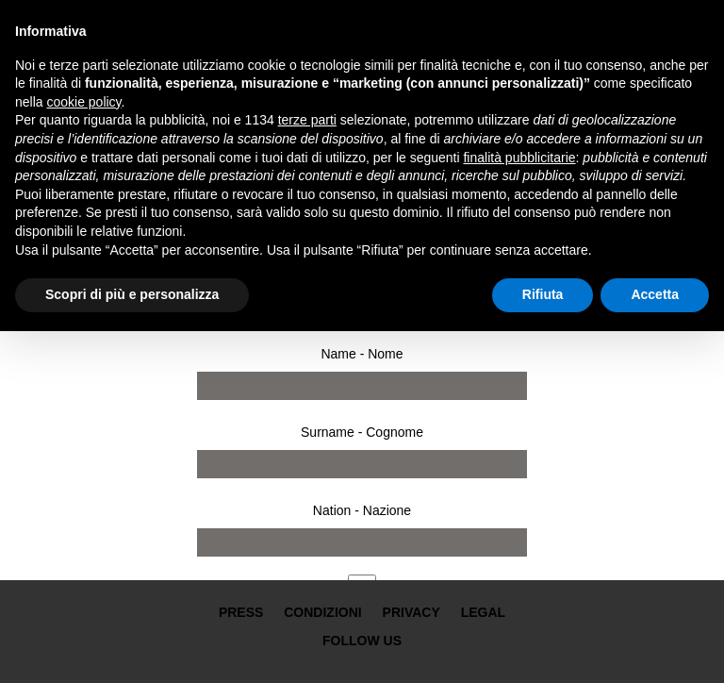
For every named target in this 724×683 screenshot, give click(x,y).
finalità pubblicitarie (519, 157)
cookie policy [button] (83, 101)
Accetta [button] (655, 294)
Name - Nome (362, 353)
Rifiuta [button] (543, 294)
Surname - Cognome (362, 432)
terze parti (307, 119)
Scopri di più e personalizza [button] (132, 294)
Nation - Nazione (362, 510)
